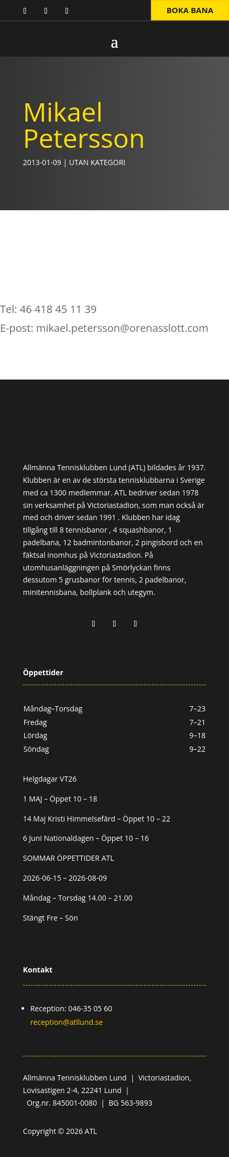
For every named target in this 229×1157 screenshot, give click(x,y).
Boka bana (190, 10)
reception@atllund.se (66, 1022)
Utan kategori (97, 162)
